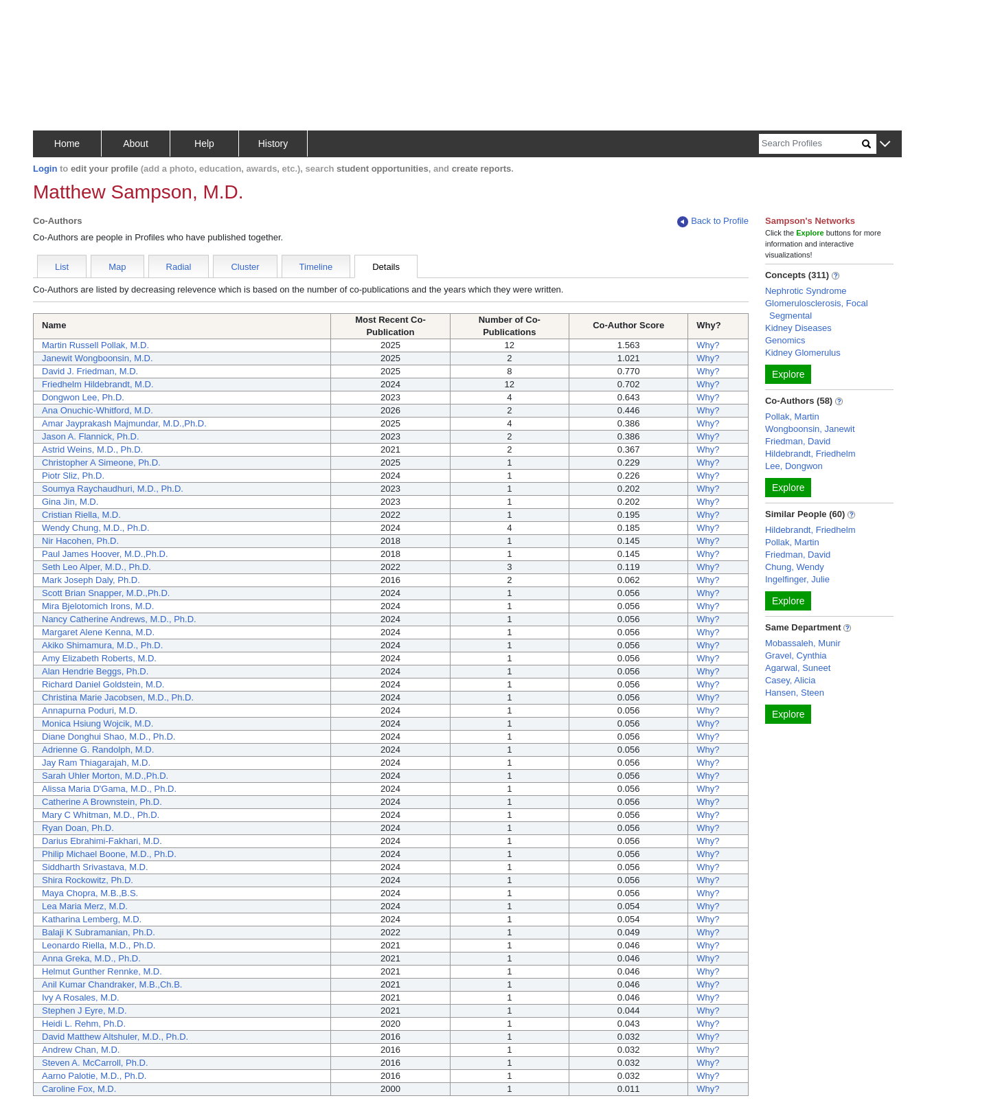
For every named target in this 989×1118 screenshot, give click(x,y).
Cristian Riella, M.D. (81, 515)
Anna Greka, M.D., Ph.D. (91, 958)
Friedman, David (797, 441)
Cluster (245, 267)
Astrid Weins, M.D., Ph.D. (92, 449)
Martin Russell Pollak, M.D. (95, 345)
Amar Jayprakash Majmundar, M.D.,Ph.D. (124, 423)
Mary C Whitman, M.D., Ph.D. (100, 815)
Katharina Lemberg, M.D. (91, 919)
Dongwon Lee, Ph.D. (83, 397)
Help (204, 143)
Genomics (785, 340)
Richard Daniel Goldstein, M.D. (103, 684)
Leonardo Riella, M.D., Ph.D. (98, 945)
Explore (788, 374)
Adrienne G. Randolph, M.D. (98, 749)
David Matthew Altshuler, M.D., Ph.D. (115, 1036)
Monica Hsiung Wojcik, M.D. (97, 723)
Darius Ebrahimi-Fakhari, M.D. (102, 841)
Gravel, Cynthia (796, 655)
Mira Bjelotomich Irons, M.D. (98, 606)
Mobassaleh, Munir (803, 643)
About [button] (135, 143)
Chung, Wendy (794, 567)
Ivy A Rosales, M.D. (81, 997)
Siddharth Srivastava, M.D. (95, 867)
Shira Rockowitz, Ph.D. (87, 880)
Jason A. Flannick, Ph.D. (90, 436)
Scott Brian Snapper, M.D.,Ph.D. (106, 593)
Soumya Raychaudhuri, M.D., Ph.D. (112, 488)
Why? (707, 345)
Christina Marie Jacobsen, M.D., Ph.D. (118, 697)
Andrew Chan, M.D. (81, 1050)
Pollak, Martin (792, 416)
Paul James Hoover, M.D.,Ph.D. (105, 554)
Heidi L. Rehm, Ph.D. (84, 1023)
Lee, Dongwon (794, 466)
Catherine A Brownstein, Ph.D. (102, 802)
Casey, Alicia (790, 680)
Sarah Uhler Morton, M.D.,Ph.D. (105, 776)
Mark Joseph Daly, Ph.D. (91, 580)
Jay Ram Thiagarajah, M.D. (96, 762)
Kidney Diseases (798, 328)
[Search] (810, 144)
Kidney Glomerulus (803, 352)
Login (45, 168)
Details (386, 267)
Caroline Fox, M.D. (79, 1089)
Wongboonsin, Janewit (810, 429)
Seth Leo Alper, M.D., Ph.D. (96, 567)
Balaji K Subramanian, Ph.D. (98, 932)
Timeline (316, 267)
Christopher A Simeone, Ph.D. (101, 462)
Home (67, 143)
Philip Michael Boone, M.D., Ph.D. (109, 854)
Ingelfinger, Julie (797, 579)
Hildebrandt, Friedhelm (810, 453)
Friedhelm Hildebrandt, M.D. (98, 384)
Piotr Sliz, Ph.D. (73, 475)
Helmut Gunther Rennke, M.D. (102, 971)
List (62, 267)
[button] (885, 144)
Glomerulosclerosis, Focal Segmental (816, 309)
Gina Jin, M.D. (70, 502)
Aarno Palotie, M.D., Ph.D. (94, 1076)
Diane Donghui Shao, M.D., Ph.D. (108, 736)
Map (117, 267)
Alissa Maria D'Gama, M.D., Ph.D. (109, 789)
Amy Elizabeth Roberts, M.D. (99, 658)
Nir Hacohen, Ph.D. (80, 541)
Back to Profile (713, 221)
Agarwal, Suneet (797, 668)
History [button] (273, 143)
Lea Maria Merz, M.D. (85, 906)
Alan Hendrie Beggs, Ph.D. (95, 671)
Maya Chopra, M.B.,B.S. (90, 893)
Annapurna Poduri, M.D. (89, 710)
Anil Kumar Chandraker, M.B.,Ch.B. (112, 984)
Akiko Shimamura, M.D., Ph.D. (102, 645)
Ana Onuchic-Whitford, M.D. (97, 410)
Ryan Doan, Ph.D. (78, 828)
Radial (179, 267)
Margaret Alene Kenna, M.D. (98, 632)
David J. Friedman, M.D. (90, 371)
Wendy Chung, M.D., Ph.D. (96, 528)
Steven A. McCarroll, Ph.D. (95, 1063)
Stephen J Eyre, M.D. (84, 1010)
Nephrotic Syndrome (806, 291)
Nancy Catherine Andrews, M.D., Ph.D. (119, 619)
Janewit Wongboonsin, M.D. (97, 358)
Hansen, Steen (794, 692)
